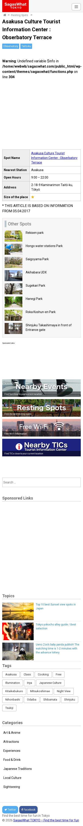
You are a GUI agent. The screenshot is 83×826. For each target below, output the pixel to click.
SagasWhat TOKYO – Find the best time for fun (46, 820)
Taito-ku (26, 46)
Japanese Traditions (17, 769)
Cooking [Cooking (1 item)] (43, 674)
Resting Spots (19, 15)
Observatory (10, 46)
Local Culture (12, 778)
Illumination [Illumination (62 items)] (12, 682)
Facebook (28, 809)
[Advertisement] (41, 361)
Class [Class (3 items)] (27, 674)
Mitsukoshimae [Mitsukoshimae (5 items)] (40, 691)
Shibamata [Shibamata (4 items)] (50, 699)
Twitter (10, 809)
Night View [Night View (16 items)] (64, 691)
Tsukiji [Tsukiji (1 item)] (9, 708)
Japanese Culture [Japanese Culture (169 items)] (50, 682)
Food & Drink (12, 759)
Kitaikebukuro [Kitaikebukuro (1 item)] (14, 691)
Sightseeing (11, 787)
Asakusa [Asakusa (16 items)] (11, 674)
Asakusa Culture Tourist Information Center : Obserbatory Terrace (54, 157)
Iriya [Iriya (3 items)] (29, 682)
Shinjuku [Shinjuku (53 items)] (69, 699)
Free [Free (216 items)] (58, 674)
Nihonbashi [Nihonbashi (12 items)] (12, 699)
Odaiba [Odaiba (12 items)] (31, 699)
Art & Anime (11, 732)
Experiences (11, 750)
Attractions (11, 741)
